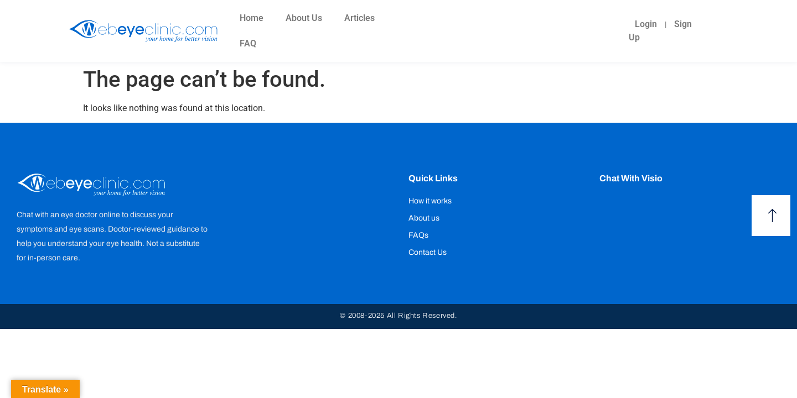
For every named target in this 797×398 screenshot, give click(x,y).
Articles (359, 18)
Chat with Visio (631, 178)
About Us (304, 18)
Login (646, 24)
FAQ (248, 43)
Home (251, 18)
